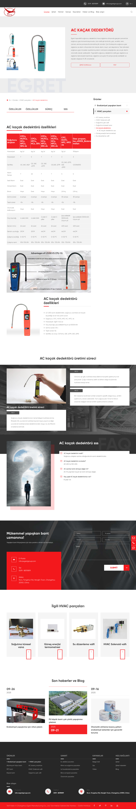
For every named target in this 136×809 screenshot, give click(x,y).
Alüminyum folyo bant (14, 765)
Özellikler (15, 110)
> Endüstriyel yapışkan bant (16, 762)
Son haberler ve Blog (68, 682)
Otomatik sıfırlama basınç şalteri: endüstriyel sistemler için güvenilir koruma (106, 731)
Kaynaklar (77, 12)
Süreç (48, 110)
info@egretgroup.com (112, 3)
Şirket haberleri (121, 765)
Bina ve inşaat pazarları (69, 773)
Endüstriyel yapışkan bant (109, 105)
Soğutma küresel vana (104, 125)
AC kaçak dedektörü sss (107, 130)
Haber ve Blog (88, 12)
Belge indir (96, 762)
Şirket (54, 12)
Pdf (114, 65)
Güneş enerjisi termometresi (106, 133)
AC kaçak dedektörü (40, 102)
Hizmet (61, 12)
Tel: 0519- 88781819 (25, 569)
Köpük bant (11, 773)
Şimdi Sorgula (85, 65)
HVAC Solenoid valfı (103, 120)
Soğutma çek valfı (102, 123)
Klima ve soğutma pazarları (70, 765)
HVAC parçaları (25, 102)
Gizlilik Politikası (84, 806)
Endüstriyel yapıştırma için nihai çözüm (24, 728)
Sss (66, 110)
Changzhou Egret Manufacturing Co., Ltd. (33, 806)
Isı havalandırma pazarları (70, 769)
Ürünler (47, 12)
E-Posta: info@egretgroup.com (27, 559)
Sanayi (68, 12)
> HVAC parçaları (35, 762)
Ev (10, 102)
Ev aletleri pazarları (67, 762)
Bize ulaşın (100, 12)
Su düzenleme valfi (102, 136)
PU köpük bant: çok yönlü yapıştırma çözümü (66, 722)
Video (95, 769)
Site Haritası (71, 806)
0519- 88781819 (90, 3)
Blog (117, 769)
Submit (119, 568)
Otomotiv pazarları (67, 776)
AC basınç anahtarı (103, 117)
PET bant (10, 769)
